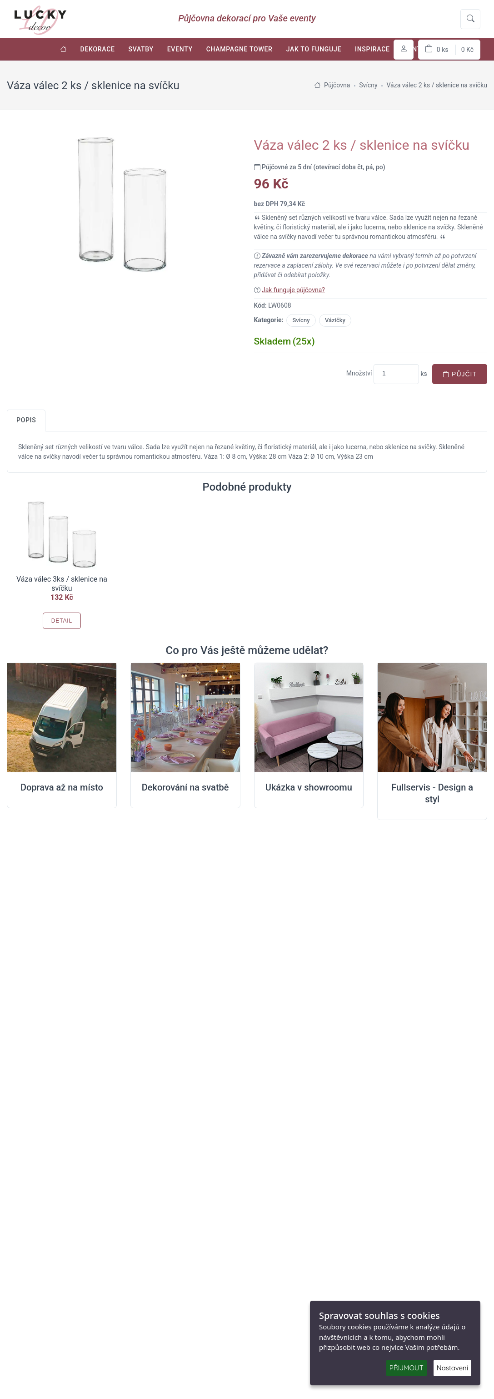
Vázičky (335, 320)
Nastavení (452, 1368)
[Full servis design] (432, 718)
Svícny (300, 320)
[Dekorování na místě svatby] (185, 718)
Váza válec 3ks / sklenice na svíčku (61, 584)
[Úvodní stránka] (63, 49)
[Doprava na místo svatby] (61, 718)
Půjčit (460, 374)
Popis (26, 420)
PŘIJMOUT (406, 1368)
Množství (359, 373)
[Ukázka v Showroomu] (309, 718)
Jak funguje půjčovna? (293, 290)
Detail (61, 621)
